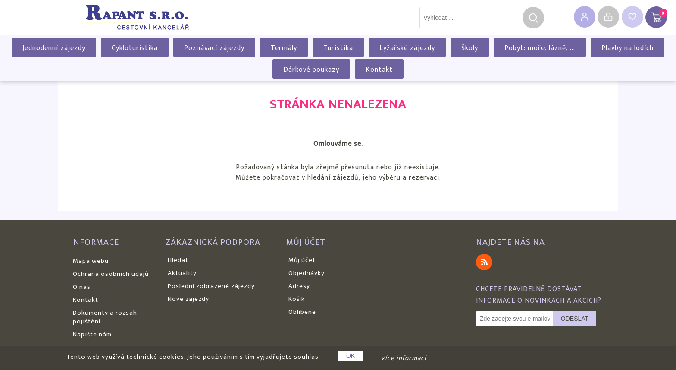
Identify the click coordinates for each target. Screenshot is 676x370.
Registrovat (584, 17)
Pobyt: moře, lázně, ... (539, 48)
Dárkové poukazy (311, 70)
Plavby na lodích (627, 48)
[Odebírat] (515, 318)
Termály (284, 48)
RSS (484, 262)
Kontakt (379, 70)
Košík (296, 299)
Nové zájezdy (188, 299)
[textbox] (475, 17)
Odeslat (574, 318)
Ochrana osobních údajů (111, 274)
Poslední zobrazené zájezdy (211, 286)
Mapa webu (91, 261)
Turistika (338, 48)
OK (350, 355)
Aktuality (182, 273)
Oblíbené (302, 312)
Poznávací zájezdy (214, 48)
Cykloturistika (135, 48)
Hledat (533, 17)
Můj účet (302, 260)
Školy (469, 48)
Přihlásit (608, 17)
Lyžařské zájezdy (407, 48)
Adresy (299, 286)
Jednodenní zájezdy (53, 48)
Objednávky (306, 273)
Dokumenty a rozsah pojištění (105, 317)
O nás (82, 286)
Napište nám (92, 334)
